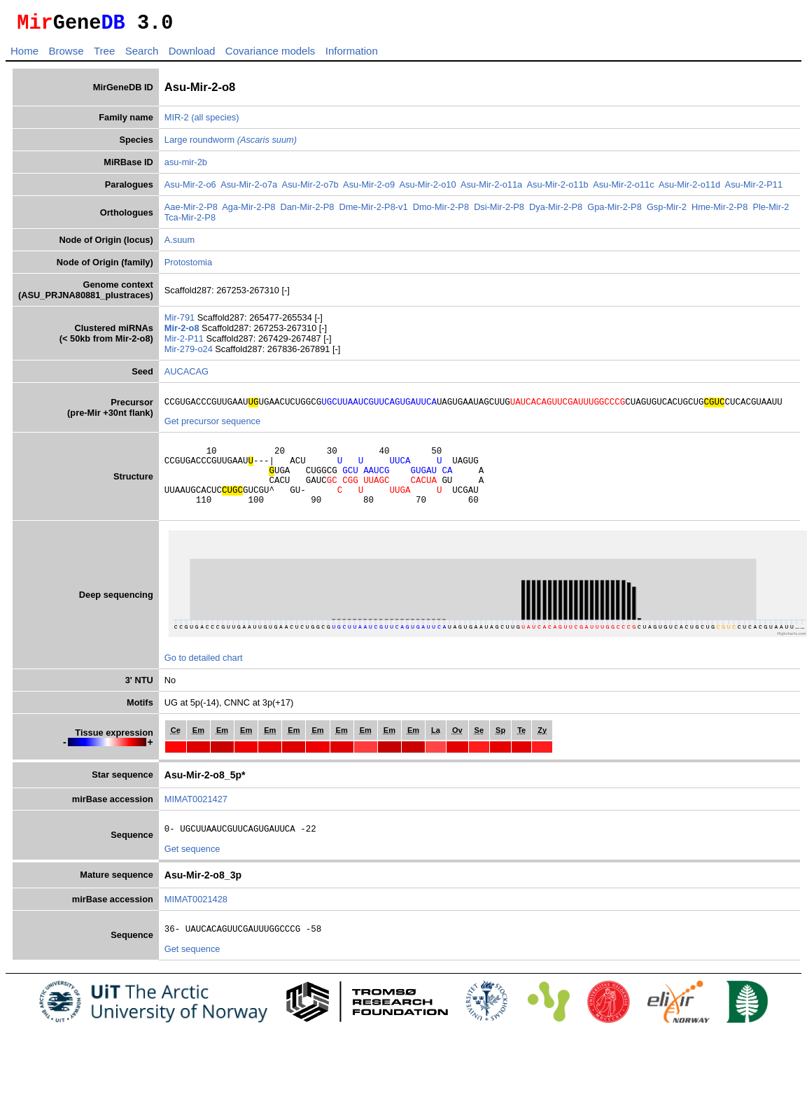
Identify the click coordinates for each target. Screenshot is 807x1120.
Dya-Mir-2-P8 (555, 211)
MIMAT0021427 (195, 818)
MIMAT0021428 (195, 920)
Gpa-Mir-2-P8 (614, 211)
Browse (65, 55)
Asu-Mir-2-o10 (427, 188)
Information (351, 55)
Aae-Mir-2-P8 (191, 211)
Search (142, 55)
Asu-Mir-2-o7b (310, 188)
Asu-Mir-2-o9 (369, 188)
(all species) (215, 121)
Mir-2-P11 (185, 342)
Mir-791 (180, 321)
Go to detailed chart (203, 676)
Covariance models (270, 55)
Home (24, 55)
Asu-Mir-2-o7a (248, 188)
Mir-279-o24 (190, 353)
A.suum (179, 244)
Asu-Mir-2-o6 (190, 188)
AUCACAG (186, 375)
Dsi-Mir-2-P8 (499, 211)
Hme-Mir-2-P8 (720, 211)
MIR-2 (176, 121)
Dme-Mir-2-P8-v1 (373, 211)
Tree (104, 55)
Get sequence (192, 869)
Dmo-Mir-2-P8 (441, 211)
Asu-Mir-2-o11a (491, 188)
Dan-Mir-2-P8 (307, 211)
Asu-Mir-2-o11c (623, 188)
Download (192, 55)
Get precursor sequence (212, 427)
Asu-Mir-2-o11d (689, 188)
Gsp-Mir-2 (667, 211)
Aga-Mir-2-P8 (248, 211)
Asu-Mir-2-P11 (754, 188)
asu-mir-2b (185, 166)
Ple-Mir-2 (770, 211)
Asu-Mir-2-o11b (558, 188)
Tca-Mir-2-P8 (190, 221)
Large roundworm (230, 144)
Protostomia (188, 266)
